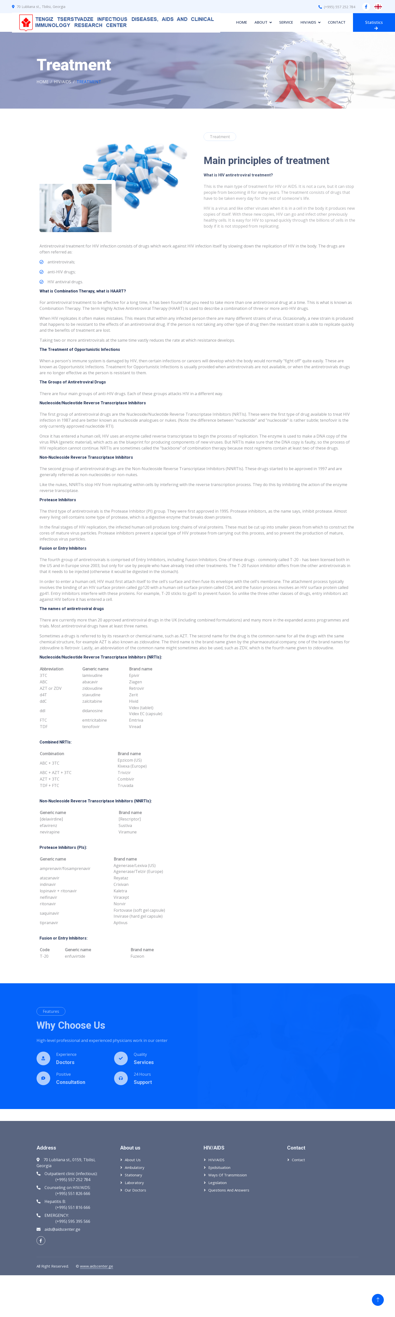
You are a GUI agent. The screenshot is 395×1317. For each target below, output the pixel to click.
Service (286, 22)
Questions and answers (228, 1190)
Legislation (217, 1182)
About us (133, 1159)
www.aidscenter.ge (96, 1266)
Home (241, 22)
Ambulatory (134, 1167)
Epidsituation (219, 1167)
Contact (337, 22)
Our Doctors (135, 1190)
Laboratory (134, 1182)
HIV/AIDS (308, 22)
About (261, 22)
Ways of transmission (227, 1174)
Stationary (133, 1174)
